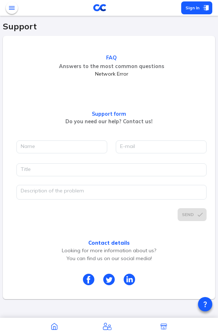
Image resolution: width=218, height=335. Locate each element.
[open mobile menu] (12, 8)
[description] (111, 192)
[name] (61, 147)
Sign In (196, 7)
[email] (161, 147)
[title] (111, 169)
